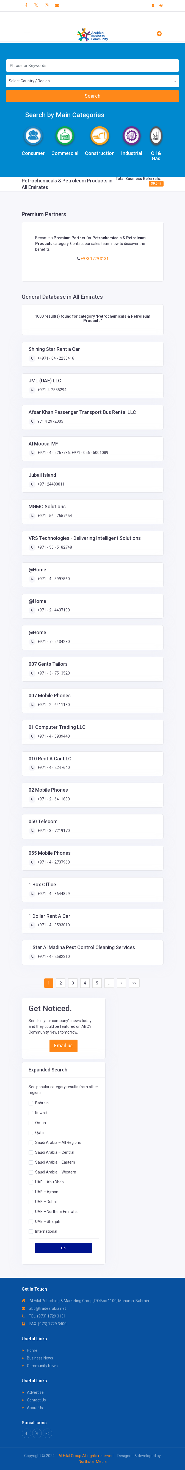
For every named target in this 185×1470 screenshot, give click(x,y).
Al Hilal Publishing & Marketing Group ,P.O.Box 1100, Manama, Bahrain (85, 1301)
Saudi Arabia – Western (55, 1172)
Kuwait (41, 1113)
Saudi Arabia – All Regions (58, 1142)
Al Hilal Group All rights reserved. (86, 1456)
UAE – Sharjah (47, 1221)
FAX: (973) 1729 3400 (44, 1324)
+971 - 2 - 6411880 (53, 799)
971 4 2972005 (50, 421)
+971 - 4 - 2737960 (53, 862)
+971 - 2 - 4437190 (53, 610)
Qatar (40, 1132)
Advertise (33, 1392)
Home (29, 1350)
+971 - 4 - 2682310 (53, 956)
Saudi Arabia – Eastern (55, 1162)
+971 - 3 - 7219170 (53, 830)
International (46, 1231)
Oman (40, 1123)
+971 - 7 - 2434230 (53, 641)
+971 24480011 (51, 484)
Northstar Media (93, 1461)
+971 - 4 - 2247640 (53, 767)
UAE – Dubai (46, 1202)
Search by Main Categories (64, 114)
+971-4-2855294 (52, 390)
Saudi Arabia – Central (54, 1152)
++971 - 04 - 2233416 (55, 358)
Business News (37, 1358)
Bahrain (42, 1103)
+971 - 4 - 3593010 (53, 925)
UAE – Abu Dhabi (50, 1182)
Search (92, 96)
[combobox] (92, 81)
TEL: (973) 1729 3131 (44, 1316)
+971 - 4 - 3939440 (53, 736)
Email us (63, 1045)
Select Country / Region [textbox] (29, 81)
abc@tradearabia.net (44, 1308)
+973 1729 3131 (94, 258)
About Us (32, 1408)
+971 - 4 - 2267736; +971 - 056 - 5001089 (72, 452)
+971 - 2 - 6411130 (53, 704)
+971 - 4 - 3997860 (53, 579)
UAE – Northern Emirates (57, 1211)
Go (63, 1248)
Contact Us (34, 1400)
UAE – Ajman (46, 1192)
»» (134, 983)
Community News (40, 1366)
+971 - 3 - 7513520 (53, 673)
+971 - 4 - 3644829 (53, 893)
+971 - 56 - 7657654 (54, 515)
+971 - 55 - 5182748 (54, 547)
